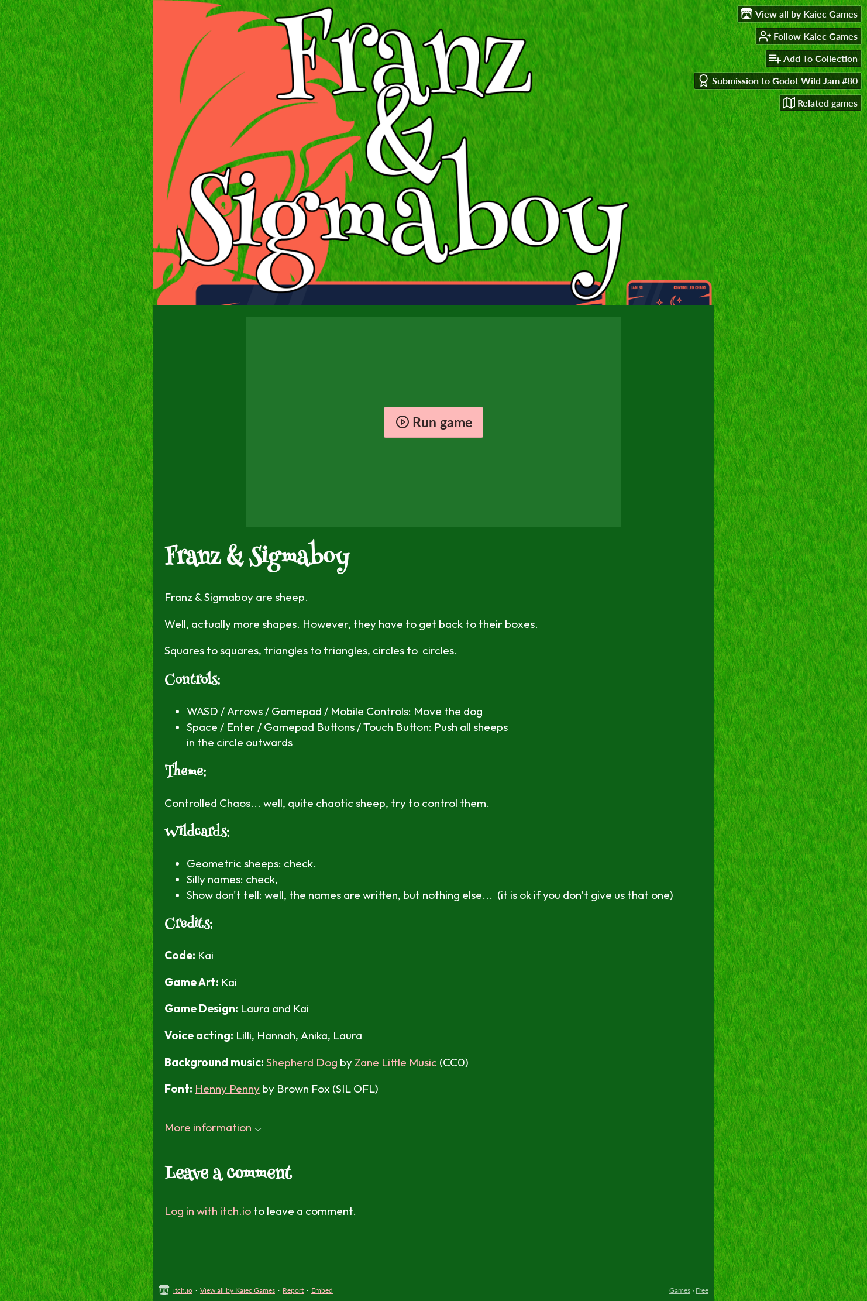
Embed (322, 1290)
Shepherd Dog (302, 1062)
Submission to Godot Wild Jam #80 (777, 80)
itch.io (182, 1290)
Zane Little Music (396, 1062)
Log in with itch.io (207, 1211)
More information (213, 1127)
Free (702, 1290)
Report (293, 1290)
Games (679, 1290)
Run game (433, 422)
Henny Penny (227, 1089)
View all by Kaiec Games (237, 1290)
